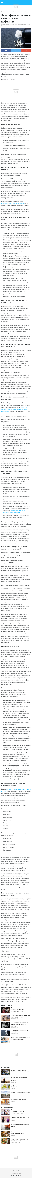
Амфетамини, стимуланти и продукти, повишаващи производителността (19, 1009)
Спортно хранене (5, 11)
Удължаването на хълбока (18, 1099)
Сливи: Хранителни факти (18, 1070)
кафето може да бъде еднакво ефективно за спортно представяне (15, 409)
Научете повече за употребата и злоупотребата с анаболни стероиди (20, 1024)
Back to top (16, 1170)
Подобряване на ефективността (18, 11)
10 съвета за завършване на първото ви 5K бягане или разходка (19, 1079)
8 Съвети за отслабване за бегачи (20, 1092)
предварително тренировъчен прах (12, 203)
